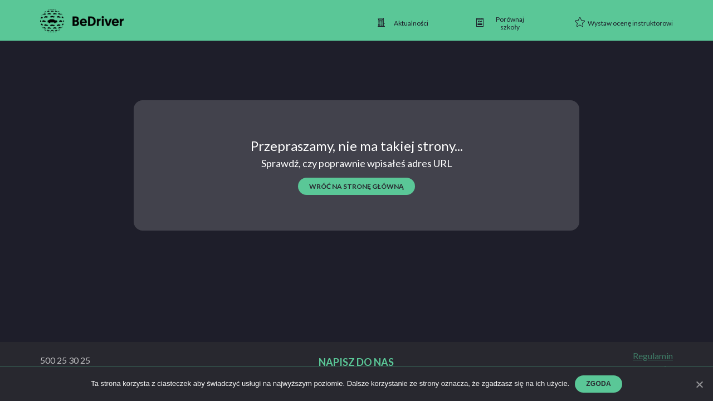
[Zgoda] (699, 384)
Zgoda (598, 384)
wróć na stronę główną (356, 186)
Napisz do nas (356, 362)
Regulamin (653, 356)
